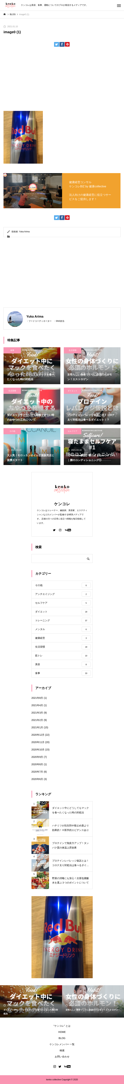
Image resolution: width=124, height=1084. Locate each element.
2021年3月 (37, 712)
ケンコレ (62, 504)
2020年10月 (38, 749)
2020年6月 (37, 779)
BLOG (62, 1038)
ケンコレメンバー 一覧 (62, 1044)
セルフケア (72, 431)
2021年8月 (37, 697)
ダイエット (72, 391)
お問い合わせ (62, 1056)
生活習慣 (72, 350)
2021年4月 (37, 705)
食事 (12, 350)
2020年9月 (37, 757)
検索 (62, 1050)
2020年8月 (37, 764)
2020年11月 (38, 742)
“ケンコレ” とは (62, 1025)
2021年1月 (37, 727)
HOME (62, 1032)
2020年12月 (38, 734)
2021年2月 (37, 720)
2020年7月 (37, 771)
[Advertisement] (62, 80)
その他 (12, 431)
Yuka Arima (24, 231)
